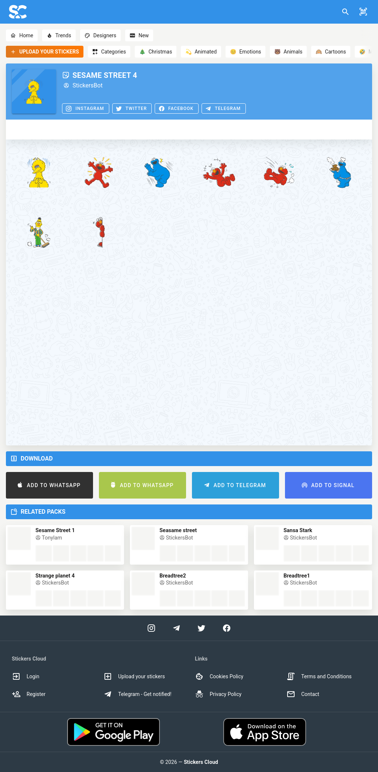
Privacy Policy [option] (218, 694)
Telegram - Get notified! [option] (137, 694)
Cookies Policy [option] (219, 676)
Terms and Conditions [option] (319, 676)
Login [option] (25, 676)
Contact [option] (302, 694)
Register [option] (28, 694)
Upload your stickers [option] (134, 676)
